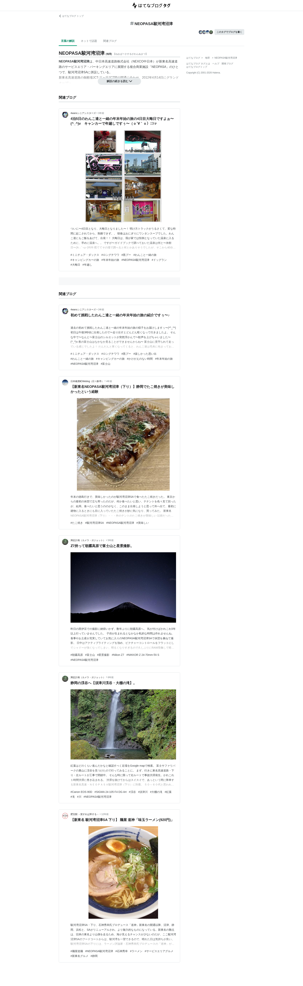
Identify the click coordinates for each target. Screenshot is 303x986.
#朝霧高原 (77, 654)
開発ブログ (227, 63)
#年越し (87, 264)
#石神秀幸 (121, 951)
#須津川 (143, 791)
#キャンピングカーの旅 (85, 259)
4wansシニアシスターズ (83, 113)
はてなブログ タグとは (198, 63)
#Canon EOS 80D (81, 791)
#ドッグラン (159, 259)
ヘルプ (215, 63)
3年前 (101, 113)
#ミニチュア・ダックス (85, 254)
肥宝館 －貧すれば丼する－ (85, 814)
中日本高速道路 (106, 61)
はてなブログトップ (196, 67)
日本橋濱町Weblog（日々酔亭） (87, 381)
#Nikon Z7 (118, 654)
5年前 (111, 540)
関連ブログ (110, 40)
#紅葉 (168, 791)
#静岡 (94, 955)
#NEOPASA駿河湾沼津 (135, 259)
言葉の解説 (68, 40)
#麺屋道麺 (77, 951)
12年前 (105, 814)
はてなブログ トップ (71, 16)
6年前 (111, 677)
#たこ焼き (77, 522)
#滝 (73, 796)
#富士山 (105, 363)
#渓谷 (132, 791)
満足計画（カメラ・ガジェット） (88, 540)
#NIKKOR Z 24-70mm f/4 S (142, 654)
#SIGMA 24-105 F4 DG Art (110, 791)
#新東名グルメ (79, 955)
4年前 (109, 381)
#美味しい (142, 522)
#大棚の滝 (156, 791)
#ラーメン (136, 951)
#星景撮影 (103, 654)
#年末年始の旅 (110, 259)
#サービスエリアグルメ (159, 951)
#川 (79, 796)
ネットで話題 (89, 40)
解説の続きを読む (119, 81)
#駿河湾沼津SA (94, 522)
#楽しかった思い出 (145, 353)
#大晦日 (75, 264)
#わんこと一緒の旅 (145, 254)
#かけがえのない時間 (140, 358)
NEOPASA (159, 66)
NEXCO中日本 (143, 61)
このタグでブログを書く (229, 32)
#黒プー (126, 254)
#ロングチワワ (110, 254)
